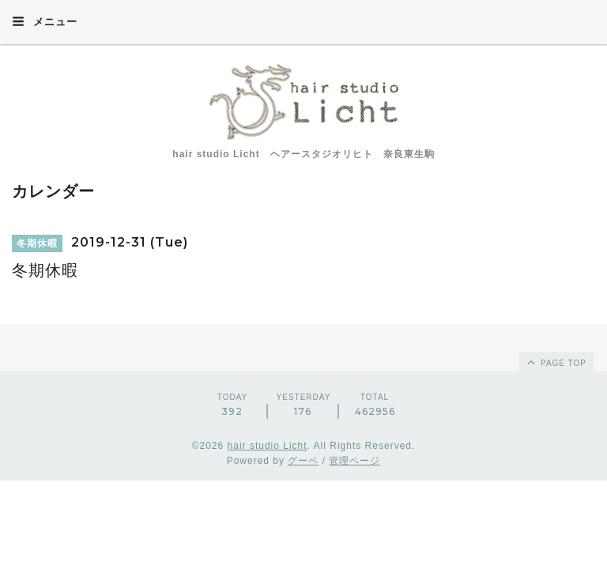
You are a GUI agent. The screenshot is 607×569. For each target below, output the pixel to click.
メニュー (44, 21)
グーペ (303, 460)
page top (555, 362)
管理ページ (354, 460)
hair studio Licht (267, 445)
